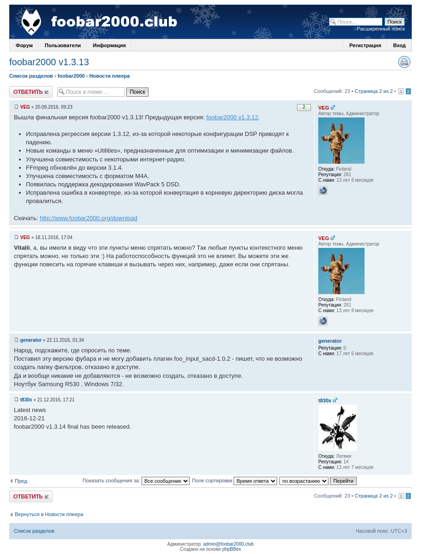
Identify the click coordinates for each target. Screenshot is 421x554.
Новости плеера (109, 76)
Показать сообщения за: (136, 480)
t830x (26, 399)
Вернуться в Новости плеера (49, 514)
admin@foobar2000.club (228, 544)
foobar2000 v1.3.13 (49, 62)
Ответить (31, 92)
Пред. (21, 481)
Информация (109, 45)
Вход (399, 45)
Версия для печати (404, 62)
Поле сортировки (234, 480)
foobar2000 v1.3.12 (232, 117)
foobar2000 (71, 76)
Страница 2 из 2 (374, 91)
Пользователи (63, 45)
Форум (24, 45)
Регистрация (365, 45)
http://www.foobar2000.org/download (88, 218)
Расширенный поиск (381, 28)
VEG (25, 107)
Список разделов (31, 76)
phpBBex (231, 549)
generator (31, 340)
